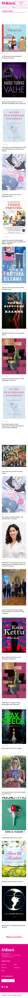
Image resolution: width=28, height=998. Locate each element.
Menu (14, 7)
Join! (8, 980)
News (15, 964)
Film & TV (3, 967)
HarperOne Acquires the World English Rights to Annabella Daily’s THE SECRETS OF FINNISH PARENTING (14, 241)
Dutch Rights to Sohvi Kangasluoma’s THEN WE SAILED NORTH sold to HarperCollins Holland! (14, 149)
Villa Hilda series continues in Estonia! (12, 881)
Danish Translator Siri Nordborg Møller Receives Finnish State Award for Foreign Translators (13, 611)
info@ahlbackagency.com (7, 956)
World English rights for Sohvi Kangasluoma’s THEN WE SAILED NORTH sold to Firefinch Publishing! (13, 425)
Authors (3, 964)
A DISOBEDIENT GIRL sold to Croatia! (12, 837)
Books (3, 970)
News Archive (14, 937)
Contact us (17, 967)
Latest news (7, 11)
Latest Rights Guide (21, 3)
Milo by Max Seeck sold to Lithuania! (12, 748)
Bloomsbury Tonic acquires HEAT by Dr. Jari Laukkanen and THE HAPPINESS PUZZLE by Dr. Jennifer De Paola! (14, 564)
